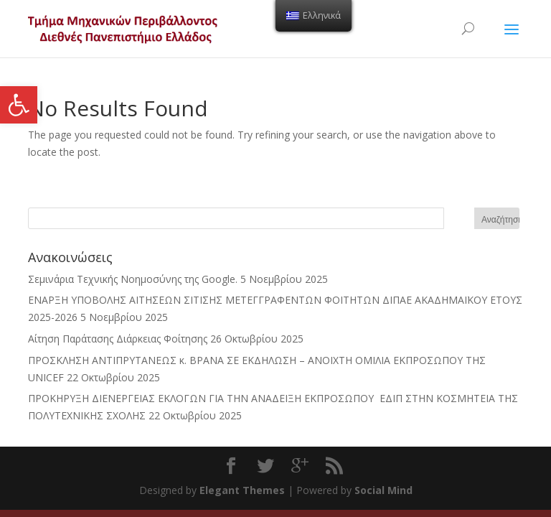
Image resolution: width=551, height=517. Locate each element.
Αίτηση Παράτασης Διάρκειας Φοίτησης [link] (117, 338)
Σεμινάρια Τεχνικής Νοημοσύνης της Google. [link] (132, 279)
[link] (18, 105)
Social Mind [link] (383, 490)
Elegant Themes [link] (242, 490)
